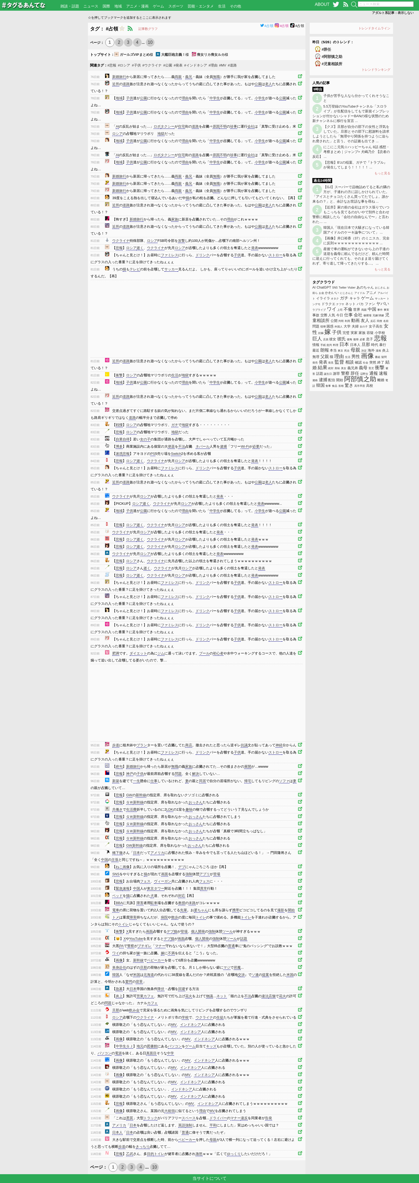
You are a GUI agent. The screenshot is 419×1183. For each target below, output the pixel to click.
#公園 (167, 65)
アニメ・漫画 (137, 6)
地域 (118, 6)
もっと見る (382, 173)
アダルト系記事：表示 (393, 13)
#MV (222, 65)
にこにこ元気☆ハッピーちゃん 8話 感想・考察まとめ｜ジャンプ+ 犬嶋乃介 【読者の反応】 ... (351, 152)
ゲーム (158, 6)
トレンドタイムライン (374, 28)
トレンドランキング (376, 70)
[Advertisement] (44, 103)
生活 (222, 6)
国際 (106, 6)
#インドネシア (195, 65)
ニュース (90, 6)
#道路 (232, 65)
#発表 (178, 65)
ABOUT (322, 4)
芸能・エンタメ (201, 6)
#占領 (266, 26)
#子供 (136, 65)
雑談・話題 (69, 6)
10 (150, 42)
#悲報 (111, 65)
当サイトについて (209, 1178)
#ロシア (124, 65)
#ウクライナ (152, 65)
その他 (235, 6)
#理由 (213, 65)
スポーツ (175, 6)
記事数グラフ (148, 29)
